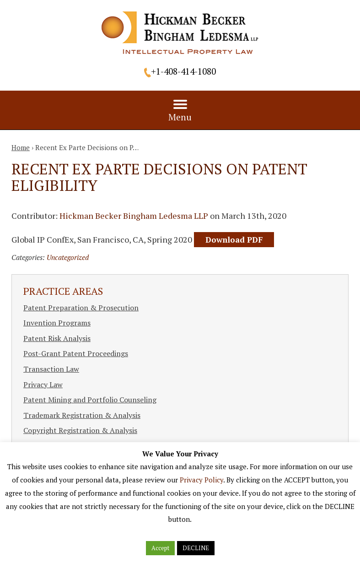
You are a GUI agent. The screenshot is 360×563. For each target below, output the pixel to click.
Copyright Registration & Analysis (80, 430)
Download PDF (234, 239)
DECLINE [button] (196, 548)
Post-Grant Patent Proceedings (75, 353)
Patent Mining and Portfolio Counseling (89, 400)
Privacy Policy (201, 479)
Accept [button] (160, 548)
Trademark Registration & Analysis (81, 415)
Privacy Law (43, 384)
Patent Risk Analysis (57, 338)
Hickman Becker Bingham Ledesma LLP (133, 215)
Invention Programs (57, 323)
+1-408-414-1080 (183, 71)
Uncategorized (68, 257)
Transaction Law (51, 369)
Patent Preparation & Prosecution (81, 308)
